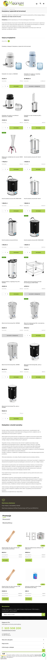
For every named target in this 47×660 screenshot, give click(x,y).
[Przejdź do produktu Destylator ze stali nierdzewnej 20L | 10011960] (34, 102)
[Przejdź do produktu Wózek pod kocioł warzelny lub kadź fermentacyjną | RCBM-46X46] (34, 269)
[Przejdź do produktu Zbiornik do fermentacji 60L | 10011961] (12, 352)
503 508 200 (12, 628)
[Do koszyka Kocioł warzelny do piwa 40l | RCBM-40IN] (16, 210)
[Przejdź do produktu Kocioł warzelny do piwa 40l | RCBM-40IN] (12, 185)
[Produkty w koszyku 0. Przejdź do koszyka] (36, 3)
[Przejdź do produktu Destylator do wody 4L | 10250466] (12, 61)
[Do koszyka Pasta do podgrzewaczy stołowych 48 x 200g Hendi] (28, 560)
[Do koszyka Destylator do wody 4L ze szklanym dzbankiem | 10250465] (16, 127)
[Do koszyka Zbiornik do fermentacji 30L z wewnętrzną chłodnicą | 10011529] (38, 335)
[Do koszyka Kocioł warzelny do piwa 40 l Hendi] (38, 169)
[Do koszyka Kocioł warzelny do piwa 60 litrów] (16, 252)
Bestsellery (7, 523)
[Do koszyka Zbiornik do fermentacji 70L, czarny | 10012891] (16, 418)
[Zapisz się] (43, 614)
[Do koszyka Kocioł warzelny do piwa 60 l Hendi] (38, 210)
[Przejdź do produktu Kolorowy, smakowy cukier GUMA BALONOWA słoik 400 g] (35, 577)
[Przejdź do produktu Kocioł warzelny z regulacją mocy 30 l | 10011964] (12, 269)
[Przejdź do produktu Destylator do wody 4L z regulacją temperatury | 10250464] (34, 61)
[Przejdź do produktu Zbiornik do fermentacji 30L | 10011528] (12, 310)
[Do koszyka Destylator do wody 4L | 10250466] (16, 86)
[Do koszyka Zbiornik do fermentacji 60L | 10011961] (16, 377)
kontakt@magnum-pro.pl (8, 630)
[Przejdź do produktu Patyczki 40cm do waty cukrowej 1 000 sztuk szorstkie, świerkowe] (12, 577)
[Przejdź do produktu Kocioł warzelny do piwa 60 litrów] (12, 227)
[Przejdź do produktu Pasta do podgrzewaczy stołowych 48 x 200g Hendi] (35, 538)
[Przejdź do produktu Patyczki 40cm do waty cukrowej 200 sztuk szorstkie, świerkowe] (12, 538)
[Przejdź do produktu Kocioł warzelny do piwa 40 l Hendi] (34, 144)
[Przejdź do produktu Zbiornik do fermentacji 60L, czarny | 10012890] (34, 352)
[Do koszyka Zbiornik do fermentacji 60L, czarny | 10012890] (38, 377)
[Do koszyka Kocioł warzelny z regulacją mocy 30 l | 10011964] (16, 294)
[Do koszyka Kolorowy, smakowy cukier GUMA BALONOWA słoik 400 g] (28, 598)
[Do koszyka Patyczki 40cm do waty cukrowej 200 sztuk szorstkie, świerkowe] (5, 560)
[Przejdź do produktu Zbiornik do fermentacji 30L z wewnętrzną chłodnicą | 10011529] (34, 310)
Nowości (6, 519)
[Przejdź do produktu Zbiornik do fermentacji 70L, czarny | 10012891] (12, 393)
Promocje (6, 516)
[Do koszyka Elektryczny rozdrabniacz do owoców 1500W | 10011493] (16, 169)
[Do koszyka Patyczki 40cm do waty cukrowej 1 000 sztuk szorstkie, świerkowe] (5, 598)
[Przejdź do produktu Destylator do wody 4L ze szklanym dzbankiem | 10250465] (12, 102)
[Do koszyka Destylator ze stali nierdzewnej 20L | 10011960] (38, 127)
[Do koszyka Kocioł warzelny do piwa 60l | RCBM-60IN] (38, 252)
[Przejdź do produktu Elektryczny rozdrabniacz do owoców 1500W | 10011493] (12, 144)
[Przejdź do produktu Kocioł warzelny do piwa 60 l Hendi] (34, 185)
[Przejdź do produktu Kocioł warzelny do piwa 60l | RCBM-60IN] (34, 227)
